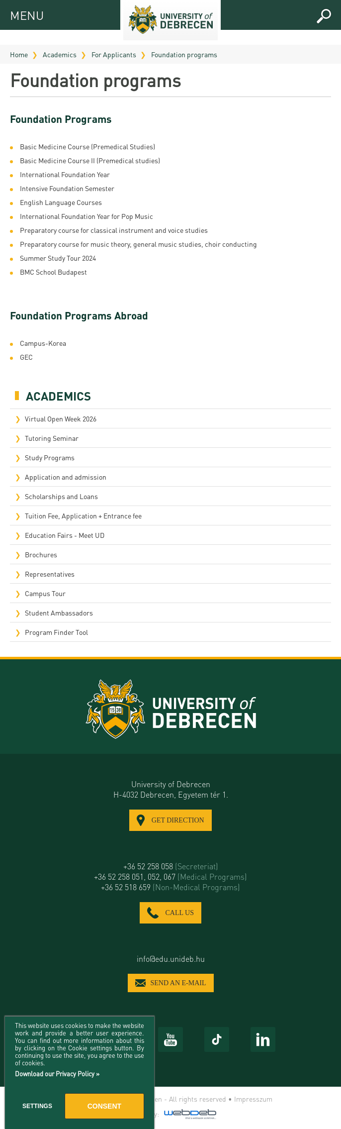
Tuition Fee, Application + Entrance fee (83, 515)
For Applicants (113, 54)
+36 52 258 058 (170, 866)
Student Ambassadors (59, 612)
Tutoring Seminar (52, 437)
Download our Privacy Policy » (57, 1073)
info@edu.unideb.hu (171, 958)
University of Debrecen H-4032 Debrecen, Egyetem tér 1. (170, 789)
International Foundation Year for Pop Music (86, 215)
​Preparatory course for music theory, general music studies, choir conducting (138, 243)
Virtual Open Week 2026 (60, 418)
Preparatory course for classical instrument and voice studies (114, 229)
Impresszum (253, 1098)
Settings (37, 1106)
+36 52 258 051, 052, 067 (170, 876)
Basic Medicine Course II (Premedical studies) (90, 160)
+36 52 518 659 (170, 887)
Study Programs (50, 457)
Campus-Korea (44, 342)
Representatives (50, 573)
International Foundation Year (65, 174)
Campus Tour (45, 593)
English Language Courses (61, 202)
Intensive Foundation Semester (67, 188)
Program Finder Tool (56, 631)
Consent (104, 1106)
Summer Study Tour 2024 (58, 257)
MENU (18, 13)
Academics (60, 54)
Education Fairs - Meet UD (64, 534)
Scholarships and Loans (61, 496)
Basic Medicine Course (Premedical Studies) (87, 146)
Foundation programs (184, 54)
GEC (26, 356)
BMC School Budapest (53, 271)
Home (19, 54)
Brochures (41, 554)
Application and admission (65, 476)
